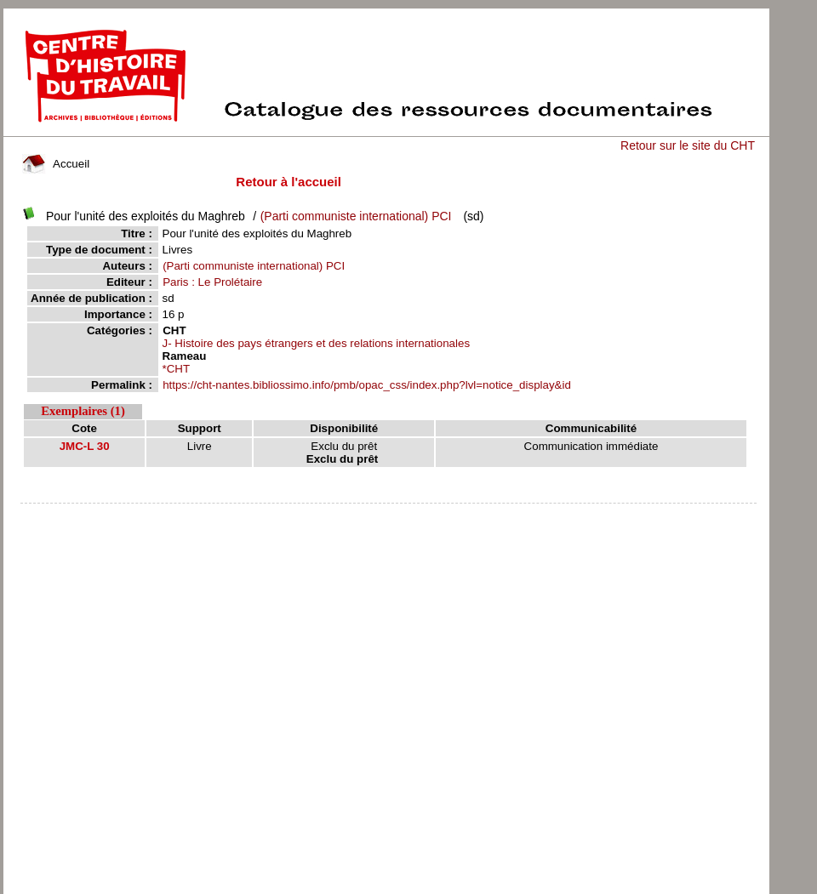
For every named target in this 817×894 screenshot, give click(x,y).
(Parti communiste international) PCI (356, 216)
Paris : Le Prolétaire (212, 282)
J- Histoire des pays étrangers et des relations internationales (317, 343)
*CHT (177, 368)
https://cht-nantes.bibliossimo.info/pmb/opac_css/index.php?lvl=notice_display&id (367, 385)
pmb (388, 514)
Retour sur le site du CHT (687, 145)
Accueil (56, 163)
